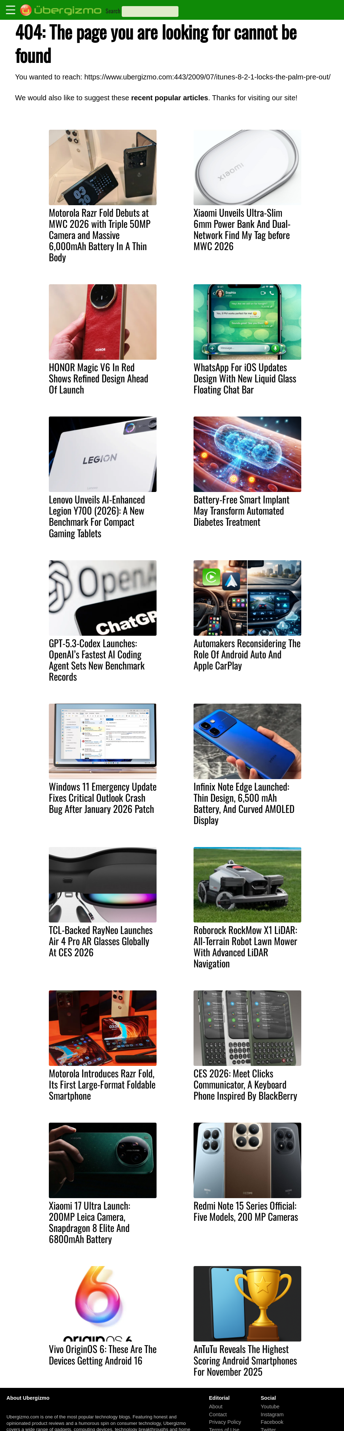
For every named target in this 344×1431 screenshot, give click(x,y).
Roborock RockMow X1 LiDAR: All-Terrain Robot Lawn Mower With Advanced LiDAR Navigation (245, 946)
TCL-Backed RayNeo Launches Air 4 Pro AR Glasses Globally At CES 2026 (101, 940)
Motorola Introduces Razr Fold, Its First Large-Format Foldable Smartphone (102, 1084)
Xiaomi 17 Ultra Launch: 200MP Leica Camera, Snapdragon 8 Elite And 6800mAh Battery (89, 1222)
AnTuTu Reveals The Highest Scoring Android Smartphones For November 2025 (245, 1360)
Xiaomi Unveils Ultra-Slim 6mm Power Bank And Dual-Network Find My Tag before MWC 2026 (242, 229)
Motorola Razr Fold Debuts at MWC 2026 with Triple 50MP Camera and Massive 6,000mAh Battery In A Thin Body (99, 234)
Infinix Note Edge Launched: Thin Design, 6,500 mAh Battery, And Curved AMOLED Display (244, 803)
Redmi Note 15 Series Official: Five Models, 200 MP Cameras (246, 1211)
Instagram (272, 1414)
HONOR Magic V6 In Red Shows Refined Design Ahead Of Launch (98, 378)
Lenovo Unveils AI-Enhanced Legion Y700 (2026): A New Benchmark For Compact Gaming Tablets (97, 516)
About (216, 1406)
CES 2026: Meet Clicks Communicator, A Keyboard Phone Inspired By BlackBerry (245, 1084)
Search (113, 10)
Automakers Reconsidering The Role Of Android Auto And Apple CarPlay (247, 654)
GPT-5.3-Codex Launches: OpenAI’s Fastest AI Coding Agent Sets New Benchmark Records (97, 660)
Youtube (270, 1406)
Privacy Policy (225, 1422)
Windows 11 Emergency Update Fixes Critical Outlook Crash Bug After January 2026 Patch (103, 797)
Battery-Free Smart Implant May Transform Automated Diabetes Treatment (241, 510)
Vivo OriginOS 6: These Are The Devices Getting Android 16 (103, 1354)
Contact (218, 1414)
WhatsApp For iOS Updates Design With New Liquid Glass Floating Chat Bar (245, 378)
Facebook (272, 1422)
